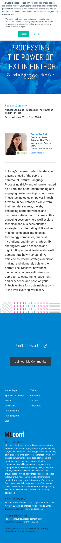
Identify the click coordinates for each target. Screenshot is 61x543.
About (8, 400)
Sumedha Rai (16, 74)
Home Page (11, 390)
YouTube (34, 400)
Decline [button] (37, 34)
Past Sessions (12, 410)
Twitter (33, 390)
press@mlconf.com (14, 522)
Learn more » (37, 152)
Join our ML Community (30, 361)
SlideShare (35, 405)
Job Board (10, 405)
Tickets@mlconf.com (15, 509)
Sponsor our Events (15, 395)
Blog (7, 420)
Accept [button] (23, 34)
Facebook (35, 395)
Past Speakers (12, 415)
